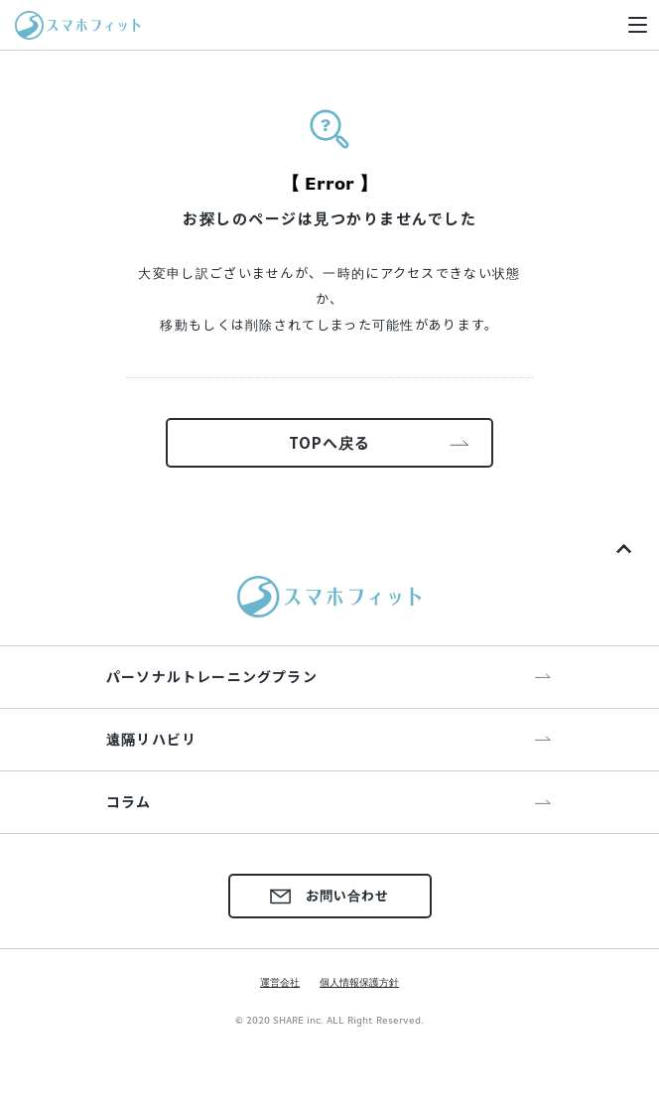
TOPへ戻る (329, 442)
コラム (129, 801)
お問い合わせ (329, 895)
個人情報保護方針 (359, 981)
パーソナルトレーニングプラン (212, 676)
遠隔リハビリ (151, 739)
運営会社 (280, 981)
